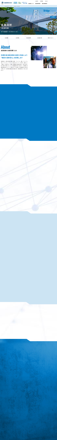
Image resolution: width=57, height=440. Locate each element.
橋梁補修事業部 (37, 3)
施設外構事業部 (44, 3)
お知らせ (46, 1)
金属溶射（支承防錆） (17, 6)
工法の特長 (17, 37)
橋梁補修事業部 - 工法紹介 (8, 6)
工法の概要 (6, 37)
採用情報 (41, 1)
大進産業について (31, 3)
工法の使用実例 (28, 37)
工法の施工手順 (39, 37)
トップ (2, 6)
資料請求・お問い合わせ (53, 2)
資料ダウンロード (50, 37)
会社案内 (36, 1)
